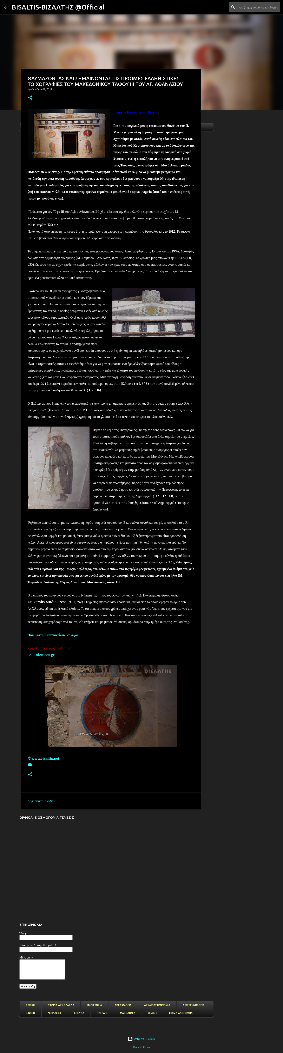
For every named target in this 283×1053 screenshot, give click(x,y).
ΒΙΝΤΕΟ (30, 1013)
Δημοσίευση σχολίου (41, 801)
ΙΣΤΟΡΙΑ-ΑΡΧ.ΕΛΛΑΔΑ (61, 1005)
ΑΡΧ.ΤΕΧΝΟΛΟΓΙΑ (193, 1005)
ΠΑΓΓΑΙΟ (102, 1013)
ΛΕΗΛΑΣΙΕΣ (54, 1013)
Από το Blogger (141, 1039)
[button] (30, 98)
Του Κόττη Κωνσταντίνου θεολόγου (53, 635)
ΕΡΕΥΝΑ (79, 1013)
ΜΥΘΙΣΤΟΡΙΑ (94, 1005)
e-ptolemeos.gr (42, 655)
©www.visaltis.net (43, 759)
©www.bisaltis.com (141, 1047)
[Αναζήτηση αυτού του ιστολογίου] (258, 7)
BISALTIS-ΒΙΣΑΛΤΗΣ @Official (58, 7)
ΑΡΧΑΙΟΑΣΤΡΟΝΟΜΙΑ (157, 1005)
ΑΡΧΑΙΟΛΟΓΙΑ (123, 1005)
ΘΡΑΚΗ (152, 1013)
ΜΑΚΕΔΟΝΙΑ (127, 1013)
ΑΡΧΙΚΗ (30, 1005)
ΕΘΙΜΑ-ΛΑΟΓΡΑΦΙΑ (181, 1013)
